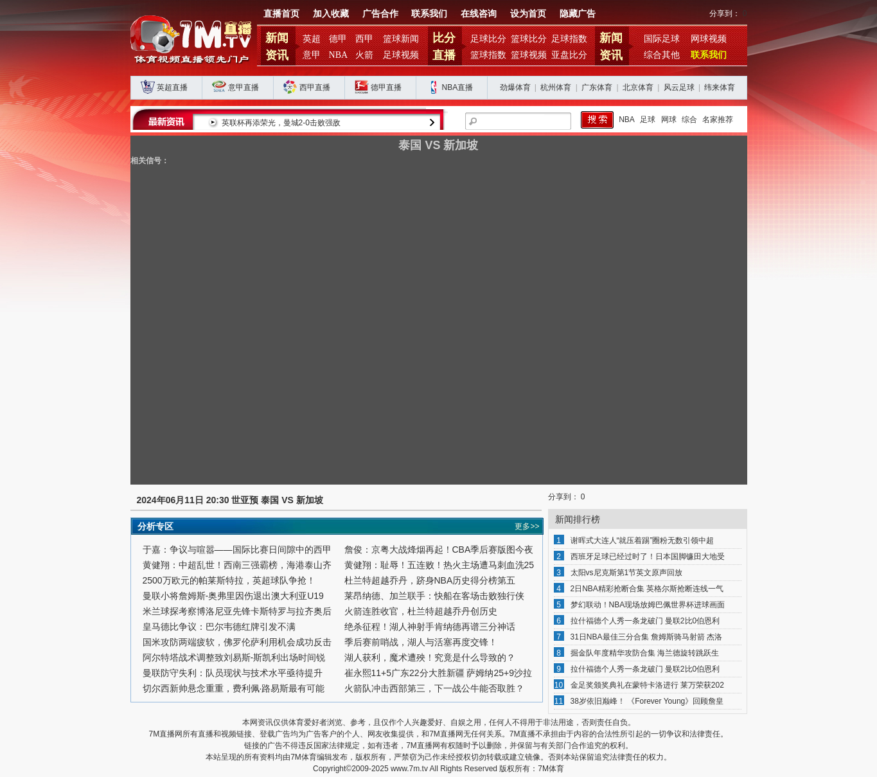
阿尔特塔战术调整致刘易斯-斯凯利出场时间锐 (234, 657)
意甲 (312, 55)
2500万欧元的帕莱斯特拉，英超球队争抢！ (229, 580)
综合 (689, 119)
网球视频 (709, 39)
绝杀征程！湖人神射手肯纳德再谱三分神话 (429, 626)
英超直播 (172, 87)
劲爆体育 (515, 87)
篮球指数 (488, 55)
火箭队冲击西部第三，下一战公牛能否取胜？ (434, 688)
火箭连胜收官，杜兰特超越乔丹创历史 (420, 611)
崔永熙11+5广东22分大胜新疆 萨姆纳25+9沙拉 (438, 673)
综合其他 (662, 55)
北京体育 (638, 87)
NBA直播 (458, 87)
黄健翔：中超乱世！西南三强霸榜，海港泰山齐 (237, 565)
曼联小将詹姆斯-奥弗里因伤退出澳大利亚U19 (233, 596)
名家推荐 (717, 119)
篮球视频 (529, 55)
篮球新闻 (401, 39)
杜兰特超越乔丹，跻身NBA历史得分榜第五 (430, 580)
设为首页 (528, 14)
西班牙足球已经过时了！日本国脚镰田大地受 (648, 556)
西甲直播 (314, 87)
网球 (669, 119)
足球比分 (488, 39)
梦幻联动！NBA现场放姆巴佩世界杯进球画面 (648, 604)
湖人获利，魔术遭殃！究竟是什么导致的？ (429, 657)
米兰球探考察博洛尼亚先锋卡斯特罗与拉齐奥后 (237, 611)
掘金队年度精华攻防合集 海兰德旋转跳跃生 (645, 652)
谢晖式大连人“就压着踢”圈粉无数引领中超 (642, 540)
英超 (312, 39)
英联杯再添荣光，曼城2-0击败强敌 (326, 122)
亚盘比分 (569, 55)
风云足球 (679, 87)
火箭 (364, 55)
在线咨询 (479, 14)
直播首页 (281, 14)
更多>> (527, 526)
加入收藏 (331, 14)
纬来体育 (719, 87)
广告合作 (380, 14)
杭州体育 (555, 87)
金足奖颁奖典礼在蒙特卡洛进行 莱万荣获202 (647, 685)
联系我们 (429, 14)
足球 (647, 119)
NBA (338, 55)
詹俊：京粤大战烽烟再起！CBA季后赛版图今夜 (439, 549)
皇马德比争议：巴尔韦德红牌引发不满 (219, 626)
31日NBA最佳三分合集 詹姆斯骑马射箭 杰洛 (647, 636)
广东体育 (596, 87)
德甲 (338, 39)
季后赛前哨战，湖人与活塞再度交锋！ (420, 642)
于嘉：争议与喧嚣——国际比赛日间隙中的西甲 (237, 549)
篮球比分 (529, 39)
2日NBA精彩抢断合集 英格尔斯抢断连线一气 (647, 588)
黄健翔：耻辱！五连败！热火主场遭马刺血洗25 (439, 565)
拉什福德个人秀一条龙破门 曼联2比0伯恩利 (645, 620)
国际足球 (662, 39)
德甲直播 (386, 87)
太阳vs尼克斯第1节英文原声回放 (627, 572)
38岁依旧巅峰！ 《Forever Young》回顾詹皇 (647, 701)
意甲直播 (243, 87)
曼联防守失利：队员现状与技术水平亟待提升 (233, 673)
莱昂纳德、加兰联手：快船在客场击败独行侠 (434, 596)
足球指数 (569, 39)
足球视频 (401, 55)
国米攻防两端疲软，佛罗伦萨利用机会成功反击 (237, 642)
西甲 (364, 39)
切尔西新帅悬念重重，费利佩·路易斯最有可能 (234, 688)
